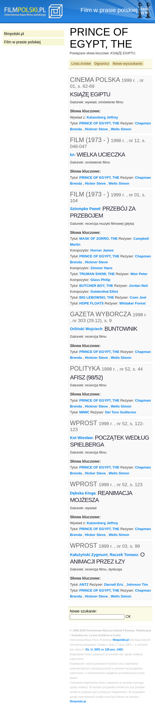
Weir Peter (138, 274)
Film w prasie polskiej (22, 42)
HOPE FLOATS (91, 303)
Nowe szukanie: (83, 611)
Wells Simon (121, 129)
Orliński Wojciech (86, 329)
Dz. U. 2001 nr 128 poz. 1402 (104, 649)
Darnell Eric (113, 585)
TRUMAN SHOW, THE (97, 274)
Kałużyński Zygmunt (89, 555)
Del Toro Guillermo (120, 412)
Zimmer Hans (101, 268)
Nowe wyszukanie (127, 64)
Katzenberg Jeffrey (102, 117)
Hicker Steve (95, 183)
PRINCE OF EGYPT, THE (99, 123)
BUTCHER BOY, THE (96, 286)
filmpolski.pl (121, 639)
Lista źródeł (81, 64)
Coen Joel (138, 297)
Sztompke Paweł (85, 209)
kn (72, 155)
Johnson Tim (137, 585)
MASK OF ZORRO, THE (98, 239)
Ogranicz (101, 64)
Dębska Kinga (82, 493)
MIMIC (84, 412)
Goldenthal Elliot (104, 292)
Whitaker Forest (132, 303)
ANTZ (84, 585)
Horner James (101, 250)
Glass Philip (100, 280)
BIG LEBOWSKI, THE (96, 297)
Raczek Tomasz (124, 555)
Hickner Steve (96, 129)
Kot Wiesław (81, 437)
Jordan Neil (138, 286)
